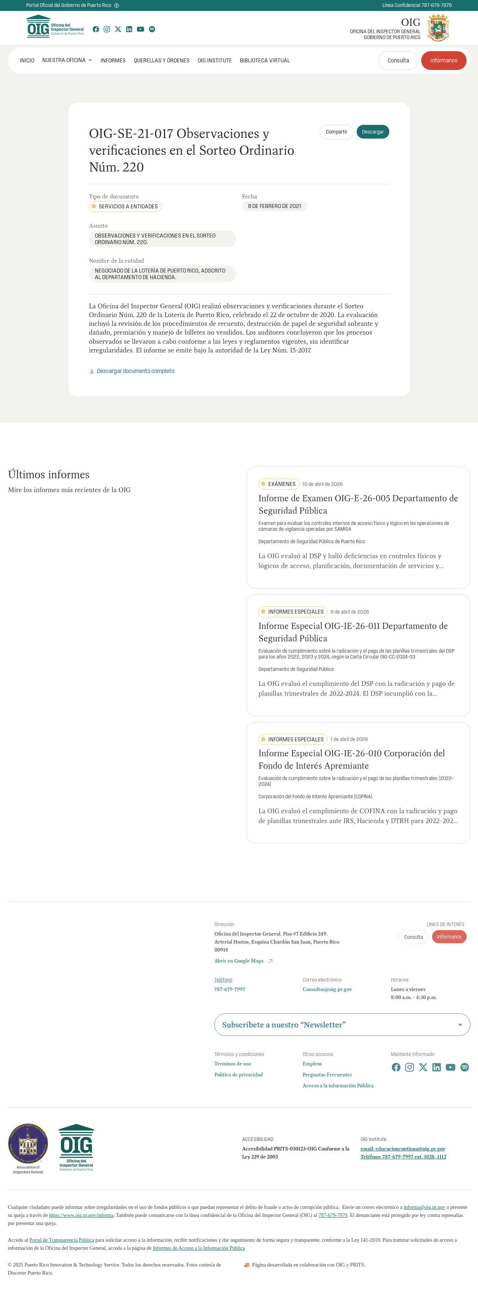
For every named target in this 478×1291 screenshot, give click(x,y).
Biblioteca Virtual (265, 60)
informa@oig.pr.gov (424, 1207)
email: (368, 1148)
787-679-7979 (332, 1215)
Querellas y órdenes (162, 60)
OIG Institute (215, 60)
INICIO (27, 60)
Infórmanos (444, 60)
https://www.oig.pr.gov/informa (81, 1215)
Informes (113, 60)
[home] (54, 28)
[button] (67, 60)
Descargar (373, 132)
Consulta (398, 60)
